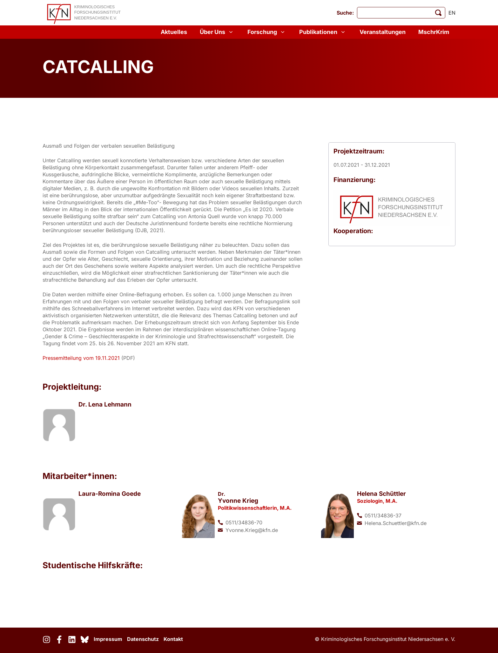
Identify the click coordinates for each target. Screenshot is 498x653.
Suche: (345, 13)
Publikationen (323, 32)
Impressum (108, 639)
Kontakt (173, 639)
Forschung (266, 32)
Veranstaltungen (383, 32)
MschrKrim (433, 32)
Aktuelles (174, 32)
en (451, 13)
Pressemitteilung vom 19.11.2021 (82, 358)
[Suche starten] (438, 12)
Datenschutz (143, 639)
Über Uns (217, 32)
